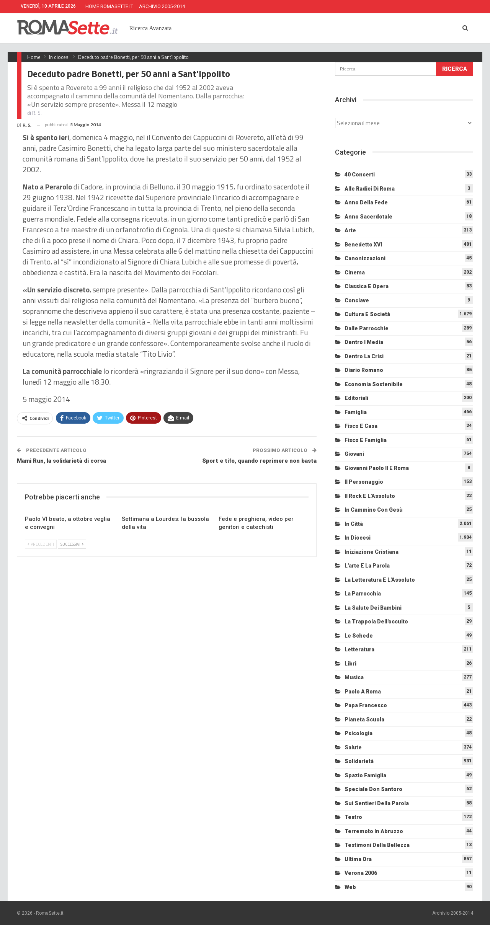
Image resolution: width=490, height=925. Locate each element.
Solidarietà (359, 761)
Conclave (357, 300)
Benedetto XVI (363, 244)
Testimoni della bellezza (377, 845)
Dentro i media (364, 342)
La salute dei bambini (373, 608)
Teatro (353, 817)
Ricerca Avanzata (150, 28)
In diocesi (358, 538)
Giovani (354, 454)
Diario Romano (364, 370)
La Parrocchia (363, 594)
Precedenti (41, 544)
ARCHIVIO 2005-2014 (162, 6)
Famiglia (356, 412)
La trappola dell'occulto (376, 621)
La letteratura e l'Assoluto (380, 580)
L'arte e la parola (367, 566)
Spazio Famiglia (365, 775)
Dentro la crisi (364, 356)
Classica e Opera (367, 286)
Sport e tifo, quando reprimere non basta (259, 460)
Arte (350, 230)
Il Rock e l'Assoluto (370, 496)
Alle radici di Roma (370, 189)
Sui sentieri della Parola (377, 803)
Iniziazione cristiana (372, 552)
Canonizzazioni (365, 258)
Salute (353, 747)
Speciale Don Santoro (373, 789)
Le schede (359, 636)
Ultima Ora (358, 859)
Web (350, 887)
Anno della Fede (366, 202)
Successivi (71, 544)
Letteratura (359, 649)
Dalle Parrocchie (367, 328)
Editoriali (356, 398)
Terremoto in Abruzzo (374, 831)
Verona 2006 (361, 873)
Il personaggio (364, 482)
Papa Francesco (366, 705)
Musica (354, 677)
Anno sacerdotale (368, 217)
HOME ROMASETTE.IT (109, 6)
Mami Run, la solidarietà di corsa (61, 460)
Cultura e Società (367, 314)
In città (354, 524)
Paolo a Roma (363, 691)
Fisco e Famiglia (366, 440)
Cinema (355, 272)
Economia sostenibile (374, 384)
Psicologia (358, 733)
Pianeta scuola (364, 719)
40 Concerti (360, 174)
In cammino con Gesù (374, 510)
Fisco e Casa (361, 426)
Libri (350, 664)
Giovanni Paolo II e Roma (377, 468)
